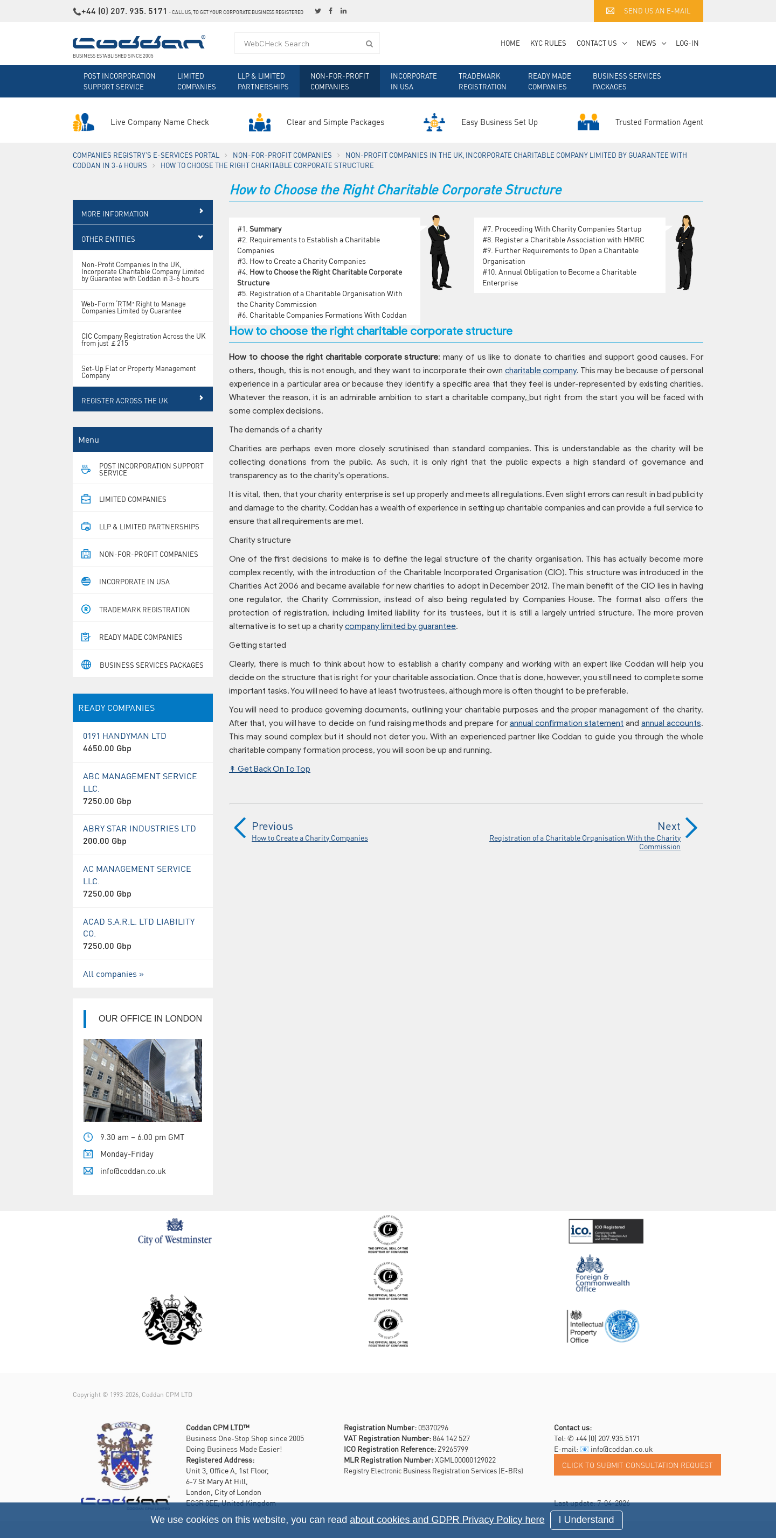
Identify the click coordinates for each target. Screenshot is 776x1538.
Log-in (687, 42)
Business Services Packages (627, 81)
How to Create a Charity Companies (308, 260)
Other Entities (108, 256)
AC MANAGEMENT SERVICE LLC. (143, 898)
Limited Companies (196, 81)
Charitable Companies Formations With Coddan (328, 314)
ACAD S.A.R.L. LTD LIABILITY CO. (143, 951)
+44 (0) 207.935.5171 (608, 1455)
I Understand (586, 1519)
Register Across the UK (124, 417)
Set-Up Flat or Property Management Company (138, 389)
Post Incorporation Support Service (120, 81)
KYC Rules (548, 42)
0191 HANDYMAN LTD (143, 759)
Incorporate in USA (414, 81)
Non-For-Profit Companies (339, 81)
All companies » (113, 990)
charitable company (541, 370)
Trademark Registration (483, 81)
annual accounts (671, 723)
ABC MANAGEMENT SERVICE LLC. (143, 805)
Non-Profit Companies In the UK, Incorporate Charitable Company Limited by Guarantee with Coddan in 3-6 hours (143, 288)
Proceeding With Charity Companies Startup (568, 228)
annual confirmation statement (567, 723)
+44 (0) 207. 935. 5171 (124, 10)
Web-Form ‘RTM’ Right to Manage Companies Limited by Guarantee (133, 324)
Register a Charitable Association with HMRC (570, 239)
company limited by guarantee (400, 626)
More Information (115, 230)
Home (510, 42)
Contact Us (597, 42)
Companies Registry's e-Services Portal (146, 154)
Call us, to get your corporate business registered (237, 12)
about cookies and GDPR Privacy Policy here (447, 1519)
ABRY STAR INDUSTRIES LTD (143, 852)
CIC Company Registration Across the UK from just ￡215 (143, 356)
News (646, 42)
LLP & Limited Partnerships (263, 81)
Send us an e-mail (648, 10)
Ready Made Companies (549, 81)
